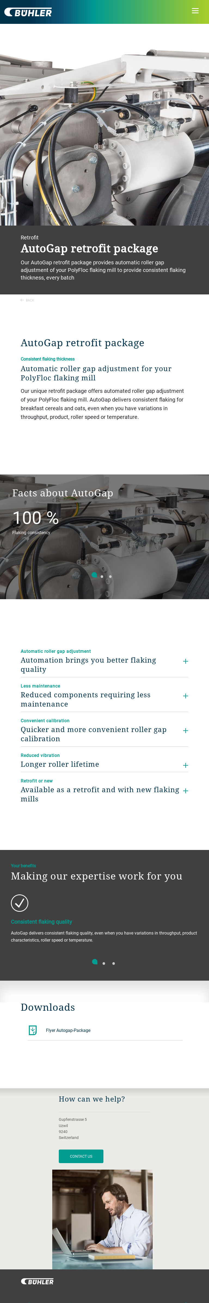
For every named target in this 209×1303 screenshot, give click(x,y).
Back (27, 300)
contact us (81, 1156)
